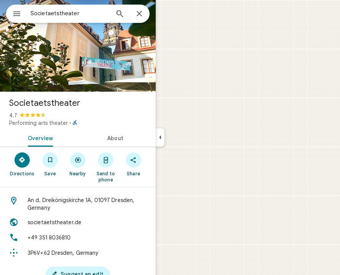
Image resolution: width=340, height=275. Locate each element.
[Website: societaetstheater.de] (78, 222)
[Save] (50, 164)
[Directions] (22, 164)
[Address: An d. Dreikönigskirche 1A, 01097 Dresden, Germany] (78, 204)
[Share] (133, 164)
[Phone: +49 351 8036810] (78, 237)
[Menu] (16, 14)
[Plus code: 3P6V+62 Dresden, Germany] (78, 252)
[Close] (139, 14)
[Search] (120, 14)
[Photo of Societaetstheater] (78, 46)
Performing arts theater (38, 123)
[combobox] (70, 13)
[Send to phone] (105, 167)
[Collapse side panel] (160, 137)
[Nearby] (78, 164)
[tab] (39, 137)
